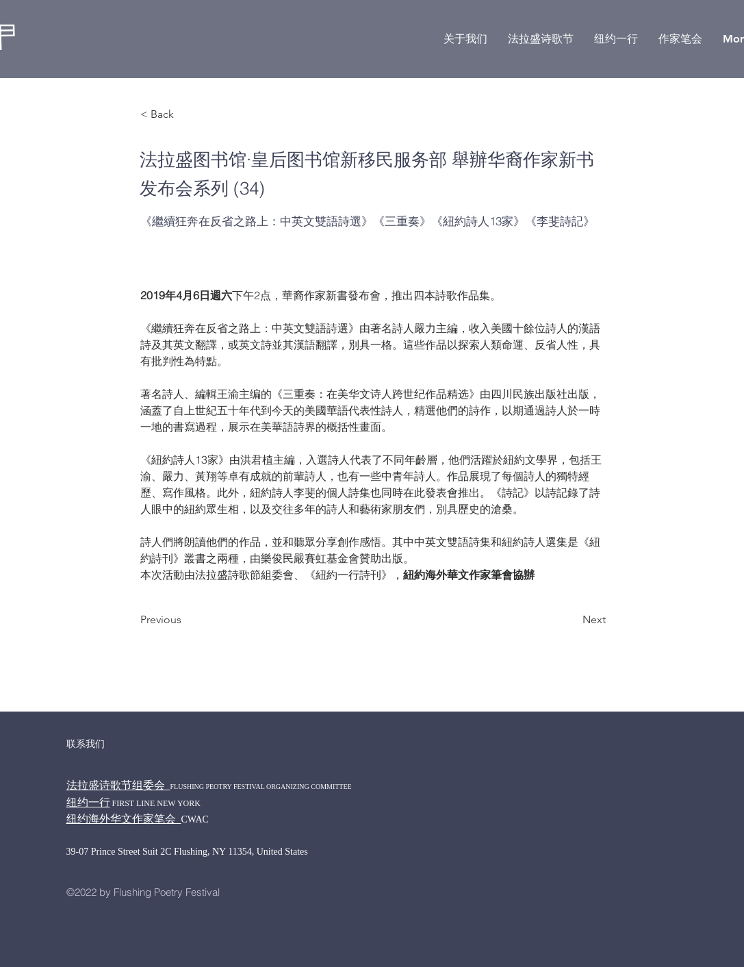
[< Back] (185, 115)
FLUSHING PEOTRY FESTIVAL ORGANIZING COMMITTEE (261, 786)
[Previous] (185, 619)
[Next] (571, 619)
